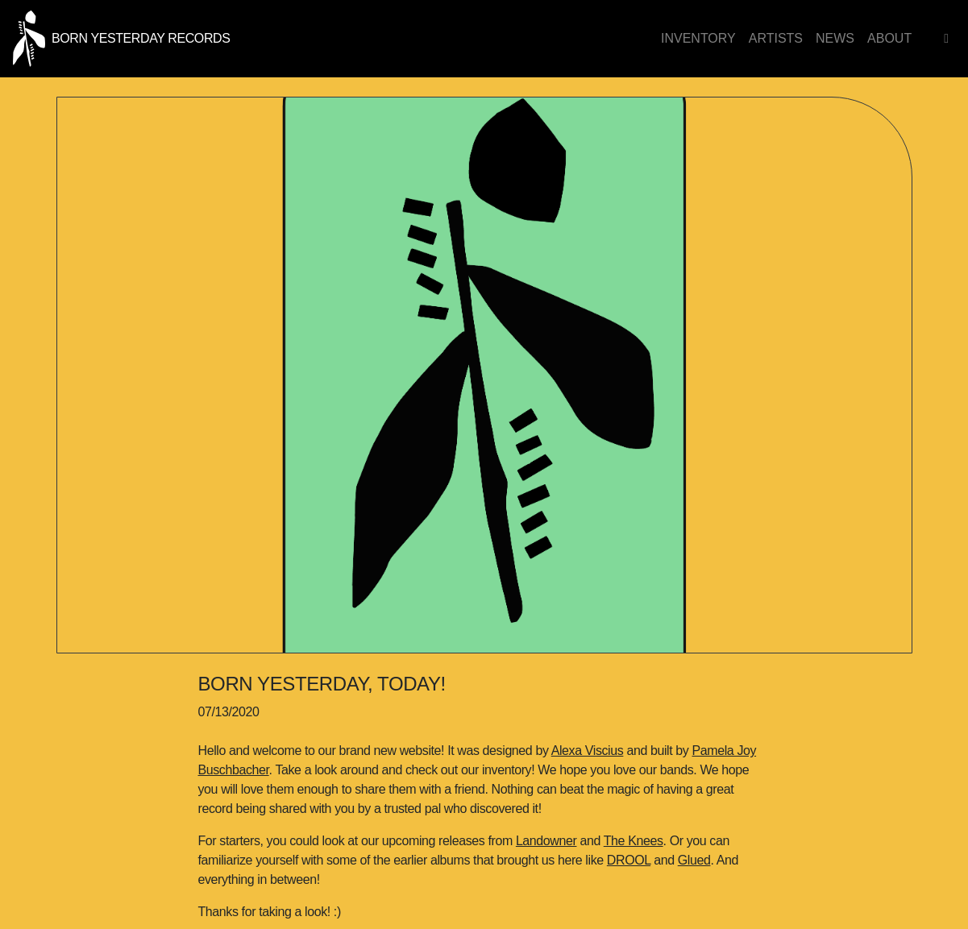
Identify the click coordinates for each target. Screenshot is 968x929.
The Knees (633, 841)
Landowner (546, 841)
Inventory (698, 38)
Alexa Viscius (587, 750)
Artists (776, 38)
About (889, 38)
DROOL (628, 860)
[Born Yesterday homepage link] (121, 37)
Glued (694, 860)
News (835, 38)
